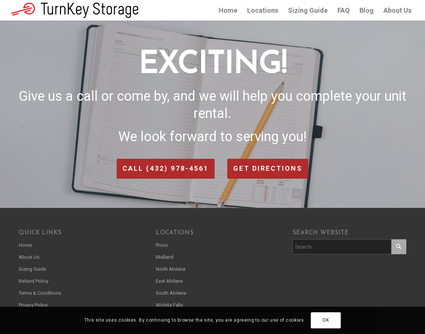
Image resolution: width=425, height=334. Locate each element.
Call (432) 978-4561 (138, 168)
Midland (164, 257)
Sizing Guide (32, 269)
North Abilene (170, 269)
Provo (162, 245)
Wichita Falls (169, 305)
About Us (29, 257)
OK (325, 320)
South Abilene (171, 293)
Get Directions (295, 168)
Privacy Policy (33, 305)
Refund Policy (33, 281)
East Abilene (169, 281)
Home (25, 245)
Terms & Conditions (40, 293)
